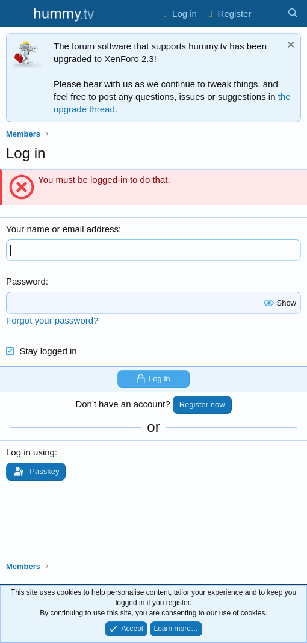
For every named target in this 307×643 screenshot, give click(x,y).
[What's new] (269, 13)
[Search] (293, 13)
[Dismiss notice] (289, 46)
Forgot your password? (52, 320)
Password (26, 281)
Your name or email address (62, 229)
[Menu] (16, 14)
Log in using (30, 452)
